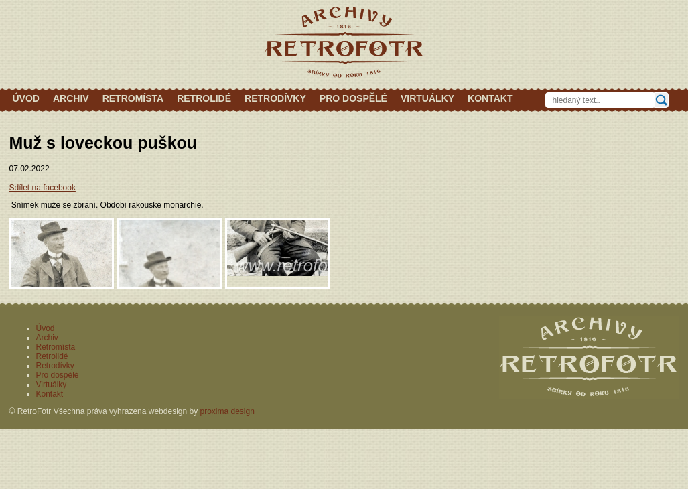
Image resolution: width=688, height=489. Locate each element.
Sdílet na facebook (42, 187)
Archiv (71, 98)
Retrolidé (204, 98)
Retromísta (133, 98)
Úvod (26, 98)
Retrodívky (275, 98)
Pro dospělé (353, 98)
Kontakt (490, 98)
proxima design (227, 411)
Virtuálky (427, 98)
